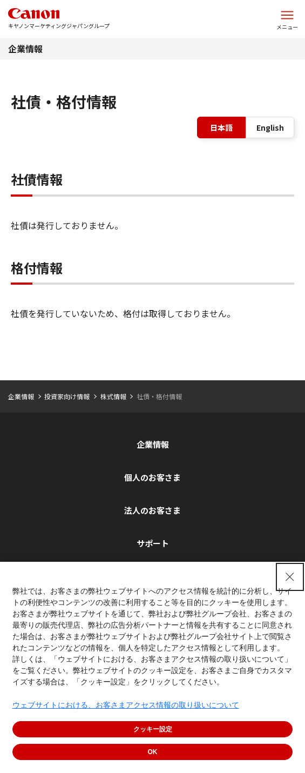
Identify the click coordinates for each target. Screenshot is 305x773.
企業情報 (25, 48)
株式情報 (113, 396)
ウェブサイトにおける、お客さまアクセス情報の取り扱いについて (125, 705)
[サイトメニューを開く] (287, 19)
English (270, 127)
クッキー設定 (152, 729)
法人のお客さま (152, 510)
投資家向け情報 (67, 396)
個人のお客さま (152, 477)
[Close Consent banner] (290, 577)
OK (153, 752)
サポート (153, 543)
